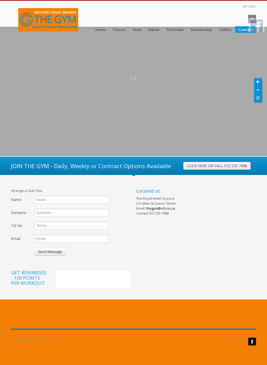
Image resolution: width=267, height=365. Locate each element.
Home (100, 30)
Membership (201, 30)
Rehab (154, 30)
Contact (245, 29)
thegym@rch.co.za (160, 208)
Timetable (175, 30)
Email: (16, 238)
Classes (118, 30)
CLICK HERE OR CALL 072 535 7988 (217, 165)
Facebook (252, 341)
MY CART (249, 6)
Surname (18, 212)
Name (16, 199)
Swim (137, 30)
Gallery (225, 30)
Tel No (16, 225)
